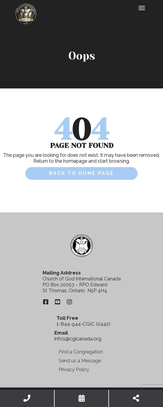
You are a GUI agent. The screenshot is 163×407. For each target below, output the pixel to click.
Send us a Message (80, 361)
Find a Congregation (81, 352)
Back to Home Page (81, 173)
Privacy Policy (74, 369)
